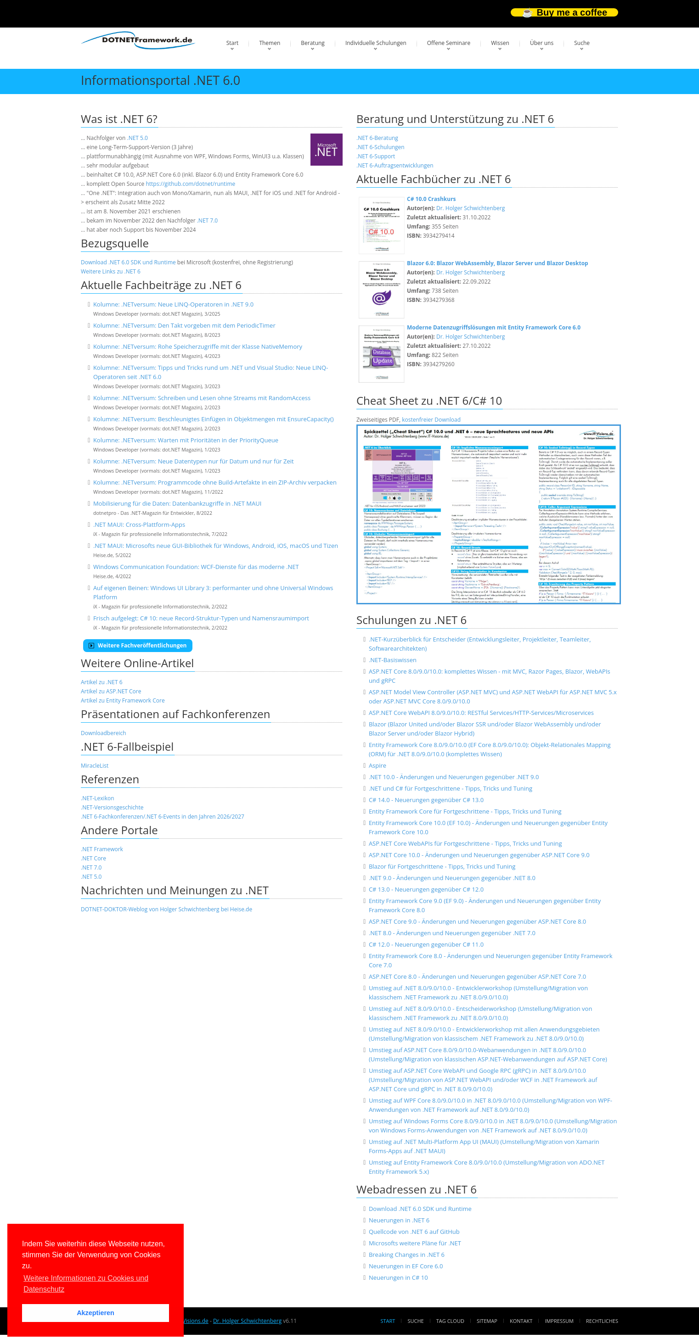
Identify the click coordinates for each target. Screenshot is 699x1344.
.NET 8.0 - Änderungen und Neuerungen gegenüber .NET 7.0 (452, 933)
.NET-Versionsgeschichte (112, 807)
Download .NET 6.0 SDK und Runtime (128, 262)
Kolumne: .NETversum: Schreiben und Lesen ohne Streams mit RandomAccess (201, 398)
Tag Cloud (450, 1320)
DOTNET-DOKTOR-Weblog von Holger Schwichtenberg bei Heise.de (166, 909)
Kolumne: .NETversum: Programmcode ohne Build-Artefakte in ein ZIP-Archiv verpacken (215, 482)
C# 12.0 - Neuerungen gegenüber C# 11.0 (426, 944)
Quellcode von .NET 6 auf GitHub (414, 1231)
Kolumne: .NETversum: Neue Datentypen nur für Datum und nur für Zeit (193, 461)
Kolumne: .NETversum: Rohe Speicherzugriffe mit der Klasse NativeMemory (197, 346)
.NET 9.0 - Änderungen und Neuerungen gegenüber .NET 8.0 (452, 878)
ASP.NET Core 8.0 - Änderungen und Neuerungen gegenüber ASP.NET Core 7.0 (477, 976)
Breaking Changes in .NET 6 (407, 1254)
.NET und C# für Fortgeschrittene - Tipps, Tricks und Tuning (450, 788)
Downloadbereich (103, 733)
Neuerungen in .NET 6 (399, 1220)
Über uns (541, 43)
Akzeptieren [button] (95, 1312)
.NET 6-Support (375, 156)
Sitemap (487, 1320)
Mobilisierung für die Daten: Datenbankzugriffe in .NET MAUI (177, 503)
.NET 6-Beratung (377, 138)
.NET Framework (102, 849)
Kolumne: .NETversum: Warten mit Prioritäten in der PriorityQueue (185, 440)
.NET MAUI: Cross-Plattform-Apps (139, 524)
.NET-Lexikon (97, 798)
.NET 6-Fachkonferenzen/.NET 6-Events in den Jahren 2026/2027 (162, 816)
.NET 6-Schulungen (380, 147)
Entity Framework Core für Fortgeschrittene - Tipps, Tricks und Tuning (465, 811)
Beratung (313, 43)
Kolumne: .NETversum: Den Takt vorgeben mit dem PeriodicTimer (184, 325)
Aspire (377, 765)
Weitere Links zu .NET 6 (111, 271)
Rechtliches (602, 1320)
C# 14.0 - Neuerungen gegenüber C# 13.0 (426, 800)
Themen (269, 43)
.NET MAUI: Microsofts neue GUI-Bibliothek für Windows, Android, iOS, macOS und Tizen (215, 545)
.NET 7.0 (207, 220)
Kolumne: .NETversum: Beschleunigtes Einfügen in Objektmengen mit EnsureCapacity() (213, 419)
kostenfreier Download (431, 420)
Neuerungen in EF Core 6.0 (406, 1266)
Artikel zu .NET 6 (102, 682)
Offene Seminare (449, 43)
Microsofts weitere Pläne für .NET (415, 1243)
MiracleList (94, 766)
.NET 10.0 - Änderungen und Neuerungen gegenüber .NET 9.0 (454, 777)
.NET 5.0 (137, 138)
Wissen (500, 43)
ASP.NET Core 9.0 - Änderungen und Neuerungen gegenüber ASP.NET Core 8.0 (477, 921)
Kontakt (521, 1320)
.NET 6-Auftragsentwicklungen (395, 165)
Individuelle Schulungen (375, 43)
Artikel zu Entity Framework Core (123, 700)
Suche (582, 43)
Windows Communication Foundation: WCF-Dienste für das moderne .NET (196, 567)
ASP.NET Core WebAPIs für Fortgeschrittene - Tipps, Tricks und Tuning (465, 843)
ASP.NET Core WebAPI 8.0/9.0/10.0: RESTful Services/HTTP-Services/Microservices (481, 712)
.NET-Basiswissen (393, 660)
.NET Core (93, 858)
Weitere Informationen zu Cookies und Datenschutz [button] (85, 1283)
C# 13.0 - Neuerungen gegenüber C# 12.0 (426, 889)
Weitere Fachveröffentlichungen (138, 645)
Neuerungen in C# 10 (398, 1277)
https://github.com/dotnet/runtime (190, 184)
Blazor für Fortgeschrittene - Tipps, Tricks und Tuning (442, 866)
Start (232, 43)
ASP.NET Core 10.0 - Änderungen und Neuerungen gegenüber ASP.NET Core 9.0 (479, 855)
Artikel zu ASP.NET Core (111, 691)
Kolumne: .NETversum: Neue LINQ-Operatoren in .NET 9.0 (173, 304)
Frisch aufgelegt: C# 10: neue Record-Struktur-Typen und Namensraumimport (201, 618)
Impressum (559, 1320)
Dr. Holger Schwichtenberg (470, 208)
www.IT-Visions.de (185, 1321)
